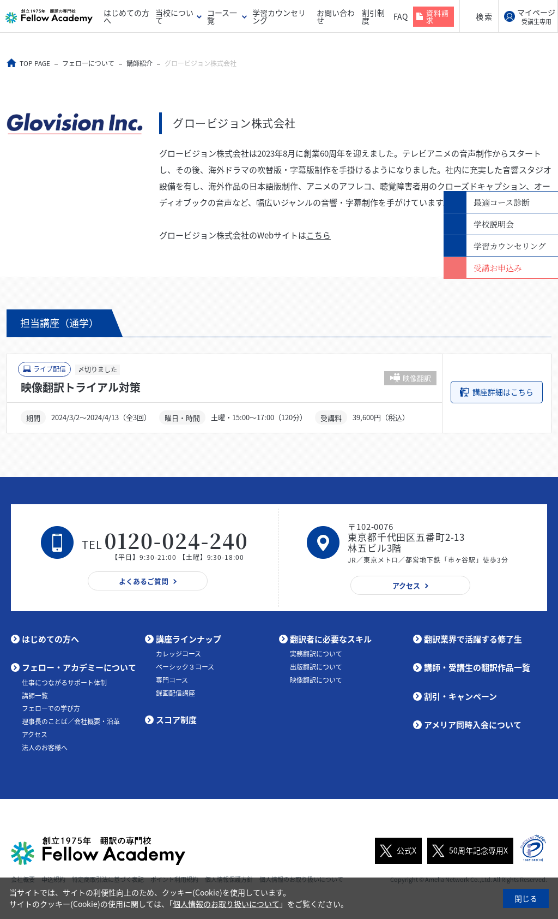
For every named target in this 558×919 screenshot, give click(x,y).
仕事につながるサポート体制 (64, 682)
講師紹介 (140, 63)
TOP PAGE (35, 63)
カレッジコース (178, 654)
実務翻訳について (316, 654)
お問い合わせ (336, 16)
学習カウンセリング (279, 16)
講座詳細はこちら (502, 391)
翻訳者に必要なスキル (331, 638)
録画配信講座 (175, 692)
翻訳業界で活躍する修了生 (473, 638)
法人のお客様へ (45, 747)
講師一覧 (35, 695)
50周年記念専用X (467, 850)
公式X (395, 850)
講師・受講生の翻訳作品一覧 (477, 667)
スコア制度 (176, 720)
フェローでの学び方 (51, 708)
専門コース (172, 679)
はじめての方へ (126, 16)
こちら (318, 235)
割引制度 (373, 16)
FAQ (400, 16)
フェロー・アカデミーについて (79, 667)
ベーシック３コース (185, 666)
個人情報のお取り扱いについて (226, 903)
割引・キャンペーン (460, 696)
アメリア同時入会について (472, 725)
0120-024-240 (176, 540)
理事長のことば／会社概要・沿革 (71, 721)
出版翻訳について (316, 666)
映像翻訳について (316, 679)
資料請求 (437, 16)
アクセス (34, 734)
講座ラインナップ (188, 638)
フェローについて (89, 63)
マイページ (536, 16)
